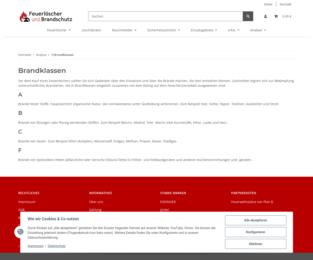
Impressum (36, 246)
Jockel (164, 210)
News (268, 4)
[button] (265, 16)
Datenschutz (56, 246)
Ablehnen (255, 244)
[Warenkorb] (282, 16)
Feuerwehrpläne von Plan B (252, 202)
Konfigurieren (255, 232)
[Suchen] (165, 16)
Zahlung (95, 210)
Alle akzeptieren (255, 220)
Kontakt (285, 4)
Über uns (96, 202)
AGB (21, 210)
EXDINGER (168, 202)
